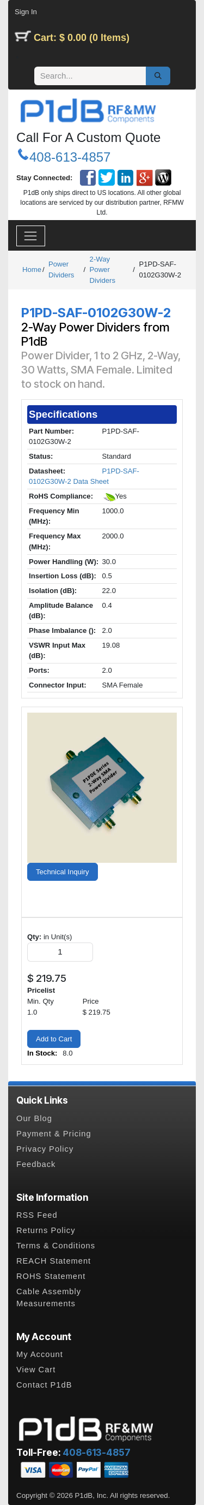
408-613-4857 (69, 157)
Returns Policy (46, 1230)
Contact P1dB (44, 1384)
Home (31, 269)
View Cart (35, 1369)
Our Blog (34, 1118)
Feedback (35, 1164)
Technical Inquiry (62, 872)
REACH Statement (53, 1261)
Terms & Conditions (55, 1245)
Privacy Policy (44, 1149)
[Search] (158, 76)
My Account (39, 1354)
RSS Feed (37, 1215)
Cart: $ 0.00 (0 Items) (81, 37)
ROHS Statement (50, 1276)
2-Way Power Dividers (102, 270)
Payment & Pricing (53, 1133)
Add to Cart (54, 1039)
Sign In (26, 12)
